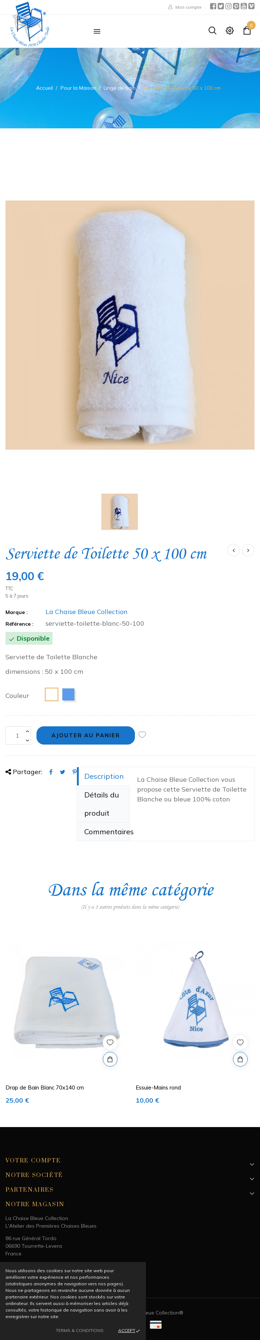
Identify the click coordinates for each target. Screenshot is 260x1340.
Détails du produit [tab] (101, 803)
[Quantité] (18, 735)
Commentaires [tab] (107, 831)
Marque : (16, 612)
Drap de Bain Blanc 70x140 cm (44, 1087)
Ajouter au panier (85, 735)
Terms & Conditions (80, 1330)
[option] (65, 1020)
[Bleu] (68, 694)
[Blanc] (52, 694)
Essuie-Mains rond (158, 1087)
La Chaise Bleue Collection (87, 611)
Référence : (19, 624)
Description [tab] (104, 776)
